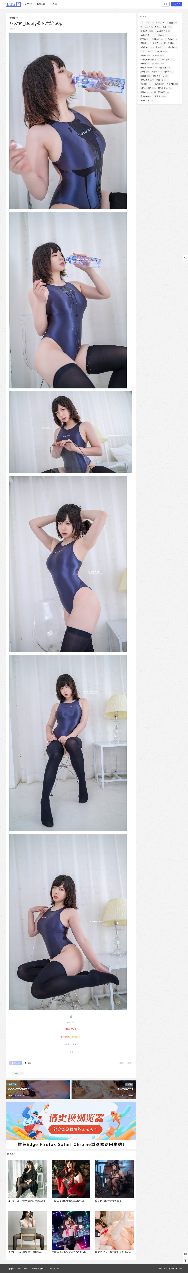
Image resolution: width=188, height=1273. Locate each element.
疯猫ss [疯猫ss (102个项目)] (157, 72)
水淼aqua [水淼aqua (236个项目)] (158, 63)
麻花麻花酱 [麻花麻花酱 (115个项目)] (147, 100)
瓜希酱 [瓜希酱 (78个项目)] (144, 72)
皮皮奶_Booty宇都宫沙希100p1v (69, 1252)
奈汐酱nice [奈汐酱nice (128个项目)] (147, 47)
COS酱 (24, 1268)
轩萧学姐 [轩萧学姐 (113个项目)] (173, 84)
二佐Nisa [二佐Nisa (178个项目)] (171, 39)
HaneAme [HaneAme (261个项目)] (146, 27)
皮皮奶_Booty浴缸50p (18, 1088)
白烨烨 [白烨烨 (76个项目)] (168, 72)
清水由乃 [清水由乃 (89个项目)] (164, 68)
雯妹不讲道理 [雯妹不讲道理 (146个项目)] (161, 92)
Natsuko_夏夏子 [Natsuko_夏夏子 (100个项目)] (164, 27)
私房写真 (13, 18)
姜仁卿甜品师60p (125, 1088)
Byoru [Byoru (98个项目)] (144, 23)
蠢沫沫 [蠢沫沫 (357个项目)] (159, 84)
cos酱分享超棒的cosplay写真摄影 (45, 1268)
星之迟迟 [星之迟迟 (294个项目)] (158, 55)
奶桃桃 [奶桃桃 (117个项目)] (161, 47)
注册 (74, 1044)
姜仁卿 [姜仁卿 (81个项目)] (172, 47)
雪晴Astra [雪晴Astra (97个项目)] (146, 92)
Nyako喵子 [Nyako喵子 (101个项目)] (146, 31)
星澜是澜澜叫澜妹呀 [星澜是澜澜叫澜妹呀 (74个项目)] (150, 59)
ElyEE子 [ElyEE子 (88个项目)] (156, 23)
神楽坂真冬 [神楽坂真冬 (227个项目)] (147, 80)
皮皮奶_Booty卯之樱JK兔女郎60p (113, 1252)
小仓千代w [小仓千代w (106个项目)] (146, 51)
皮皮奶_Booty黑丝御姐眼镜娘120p (26, 1200)
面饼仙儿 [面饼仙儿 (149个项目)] (161, 96)
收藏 (27, 1063)
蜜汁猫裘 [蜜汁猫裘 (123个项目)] (146, 84)
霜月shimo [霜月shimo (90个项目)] (146, 96)
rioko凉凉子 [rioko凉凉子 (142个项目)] (163, 31)
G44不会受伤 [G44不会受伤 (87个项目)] (170, 23)
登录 (165, 4)
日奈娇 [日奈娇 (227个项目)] (145, 55)
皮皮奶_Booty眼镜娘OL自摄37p (25, 1252)
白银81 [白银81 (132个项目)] (145, 76)
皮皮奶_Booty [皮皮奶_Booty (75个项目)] (160, 76)
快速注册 (176, 4)
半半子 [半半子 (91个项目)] (157, 43)
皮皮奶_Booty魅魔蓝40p (108, 1200)
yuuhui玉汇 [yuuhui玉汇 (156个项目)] (147, 35)
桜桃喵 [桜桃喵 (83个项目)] (144, 63)
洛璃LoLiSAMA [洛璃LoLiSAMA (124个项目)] (148, 68)
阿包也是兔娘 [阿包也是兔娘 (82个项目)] (165, 88)
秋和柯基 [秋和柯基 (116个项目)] (162, 80)
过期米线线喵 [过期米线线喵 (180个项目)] (148, 88)
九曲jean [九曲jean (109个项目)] (157, 39)
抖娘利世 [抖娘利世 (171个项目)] (162, 51)
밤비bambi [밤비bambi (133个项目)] (162, 35)
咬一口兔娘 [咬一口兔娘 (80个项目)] (170, 43)
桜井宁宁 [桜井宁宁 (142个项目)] (168, 59)
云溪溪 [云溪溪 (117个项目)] (145, 43)
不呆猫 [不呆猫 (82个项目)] (144, 39)
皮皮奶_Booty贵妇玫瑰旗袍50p (68, 1200)
